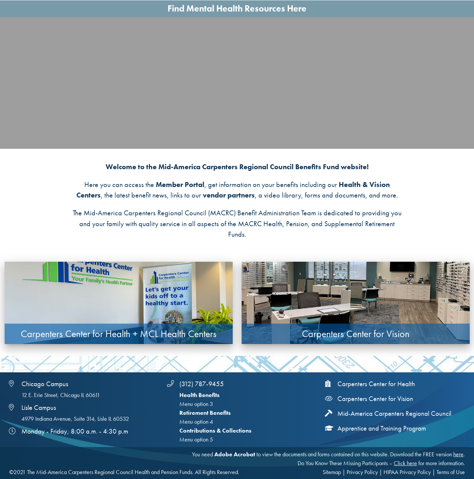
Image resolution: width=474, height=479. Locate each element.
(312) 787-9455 (201, 384)
